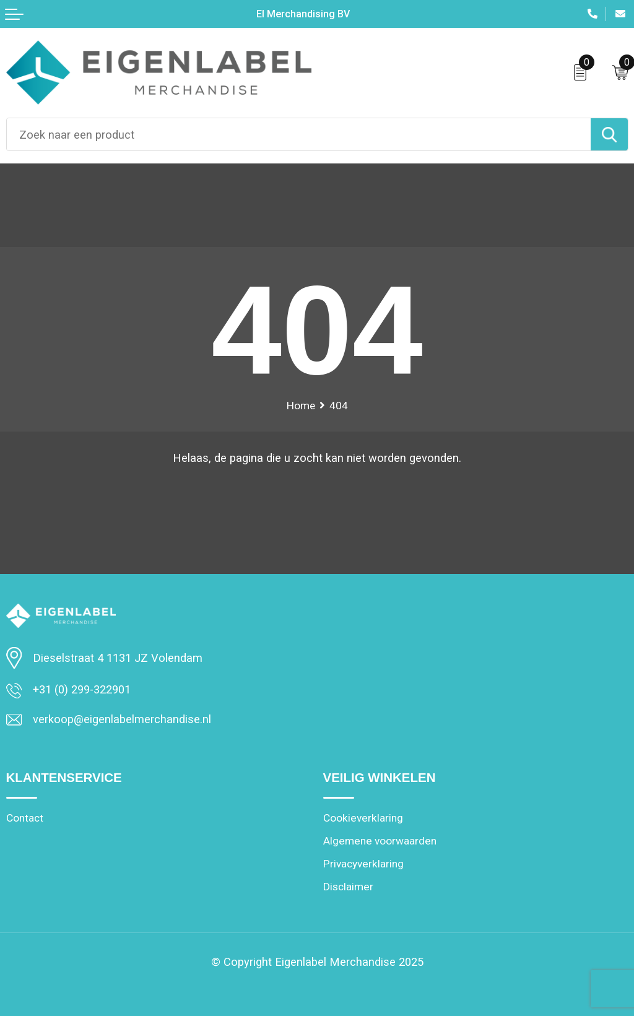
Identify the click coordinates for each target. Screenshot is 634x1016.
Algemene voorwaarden (378, 841)
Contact (24, 818)
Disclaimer (348, 886)
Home (301, 405)
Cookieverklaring (362, 818)
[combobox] (299, 134)
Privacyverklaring (363, 864)
